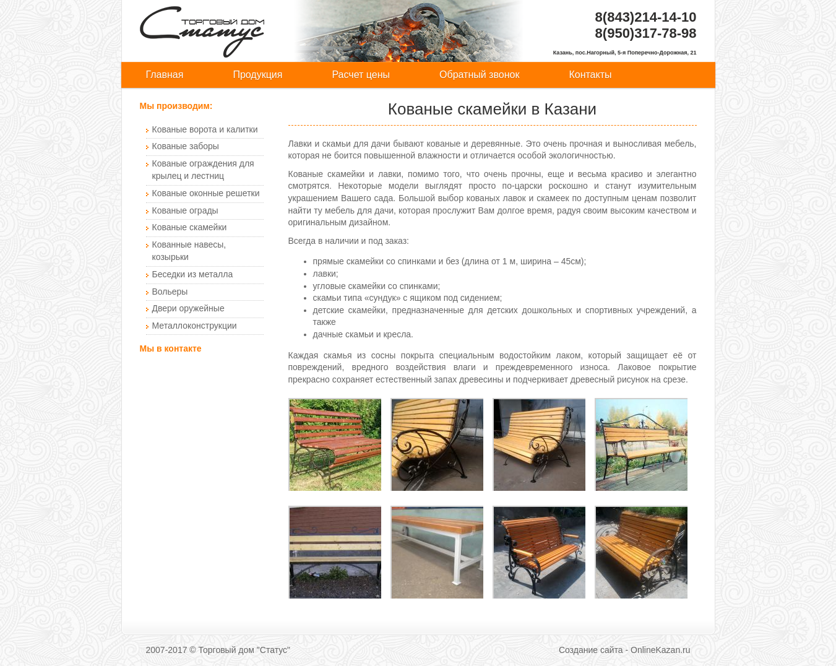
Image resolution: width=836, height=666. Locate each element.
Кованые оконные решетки (206, 193)
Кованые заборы (185, 146)
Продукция (257, 74)
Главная (165, 74)
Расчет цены (361, 74)
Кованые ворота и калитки (205, 129)
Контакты (590, 74)
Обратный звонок (479, 74)
